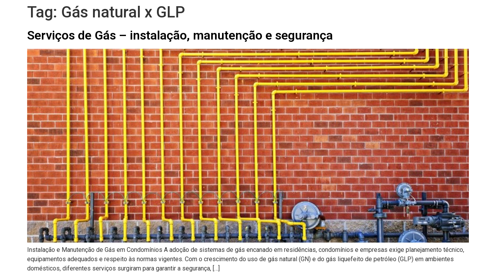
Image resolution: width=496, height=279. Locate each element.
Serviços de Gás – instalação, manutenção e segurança (180, 35)
